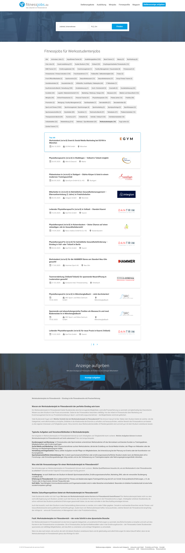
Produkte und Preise (151, 547)
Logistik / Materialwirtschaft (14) (68, 93)
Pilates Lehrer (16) (116, 98)
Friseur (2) (120, 74)
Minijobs (112, 5)
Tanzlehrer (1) (82, 112)
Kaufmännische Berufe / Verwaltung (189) (59, 88)
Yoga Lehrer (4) (124, 121)
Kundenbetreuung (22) (128, 88)
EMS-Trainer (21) (51, 69)
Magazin (136, 5)
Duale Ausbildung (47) (64, 64)
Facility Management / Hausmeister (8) (107, 69)
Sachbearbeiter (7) (90, 102)
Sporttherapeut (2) (130, 107)
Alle (47, 59)
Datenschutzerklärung (147, 549)
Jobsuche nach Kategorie (121, 547)
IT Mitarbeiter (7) (111, 83)
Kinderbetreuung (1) (82, 88)
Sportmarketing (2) (99, 107)
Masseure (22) (111, 93)
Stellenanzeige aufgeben (154, 4)
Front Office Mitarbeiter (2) (54, 78)
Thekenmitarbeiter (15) (128, 112)
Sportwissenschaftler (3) (53, 112)
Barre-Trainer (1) (109, 59)
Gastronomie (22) (71, 78)
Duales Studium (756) (82, 64)
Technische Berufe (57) (97, 112)
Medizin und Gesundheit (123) (129, 93)
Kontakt (162, 547)
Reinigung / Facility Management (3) (69, 102)
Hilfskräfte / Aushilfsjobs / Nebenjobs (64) (89, 83)
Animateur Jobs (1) (57, 59)
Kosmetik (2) (113, 88)
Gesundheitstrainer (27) (105, 78)
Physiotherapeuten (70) (99, 98)
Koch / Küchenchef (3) (99, 88)
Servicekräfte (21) (104, 102)
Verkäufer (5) (83, 117)
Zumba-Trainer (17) (52, 126)
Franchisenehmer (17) (81, 74)
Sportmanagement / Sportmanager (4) (77, 107)
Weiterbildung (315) (67, 121)
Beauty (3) (120, 59)
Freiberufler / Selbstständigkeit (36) (102, 74)
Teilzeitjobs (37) (112, 112)
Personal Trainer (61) (82, 98)
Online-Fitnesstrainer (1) (64, 98)
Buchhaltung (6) (132, 59)
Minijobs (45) (50, 98)
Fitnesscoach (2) (129, 69)
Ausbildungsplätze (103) (93, 59)
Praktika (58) (130, 98)
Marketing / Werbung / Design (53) (93, 93)
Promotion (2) (50, 102)
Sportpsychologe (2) (114, 107)
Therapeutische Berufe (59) (54, 117)
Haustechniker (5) (67, 83)
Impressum (131, 549)
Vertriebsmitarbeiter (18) (116, 117)
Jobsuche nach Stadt (137, 547)
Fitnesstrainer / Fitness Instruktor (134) (58, 74)
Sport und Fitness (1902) (53, 107)
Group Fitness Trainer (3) (124, 78)
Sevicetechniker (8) (120, 102)
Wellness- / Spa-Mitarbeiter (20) (87, 121)
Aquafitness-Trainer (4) (74, 59)
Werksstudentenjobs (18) (108, 121)
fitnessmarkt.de (161, 549)
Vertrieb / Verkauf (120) (97, 117)
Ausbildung (101, 5)
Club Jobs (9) (50, 64)
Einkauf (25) (96, 64)
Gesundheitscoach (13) (87, 78)
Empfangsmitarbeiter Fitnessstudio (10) (116, 64)
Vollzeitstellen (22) (51, 121)
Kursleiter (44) (50, 93)
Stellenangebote (87, 5)
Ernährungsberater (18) (66, 69)
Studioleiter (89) (69, 112)
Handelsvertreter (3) (52, 83)
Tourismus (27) (71, 117)
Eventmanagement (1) (85, 69)
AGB (137, 549)
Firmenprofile (124, 5)
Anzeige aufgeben (92, 377)
